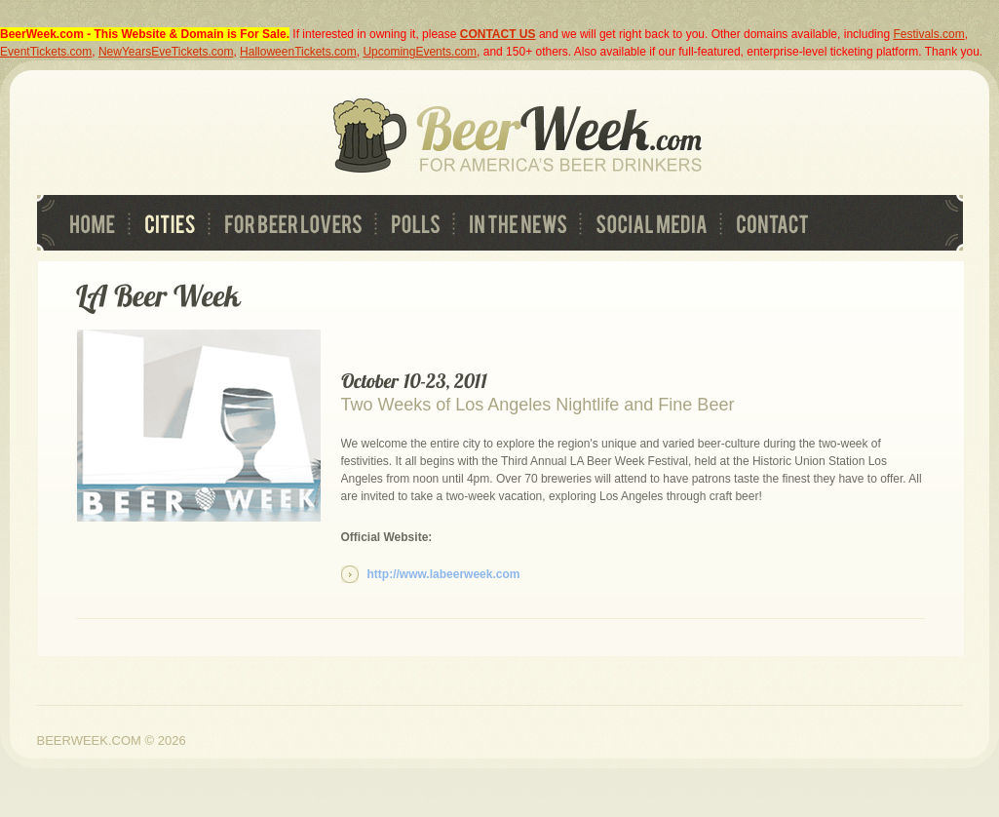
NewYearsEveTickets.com (166, 51)
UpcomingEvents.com (420, 51)
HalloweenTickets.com (298, 51)
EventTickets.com (46, 51)
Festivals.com (928, 34)
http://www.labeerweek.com (443, 574)
